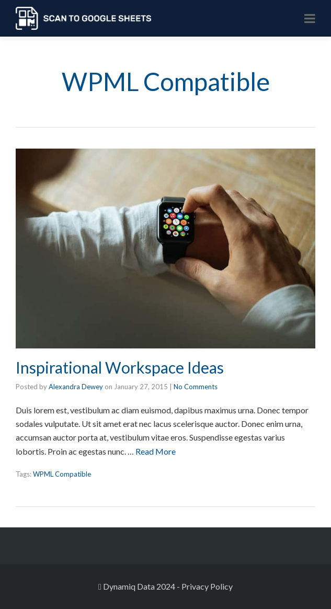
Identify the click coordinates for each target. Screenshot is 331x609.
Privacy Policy (207, 586)
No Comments (196, 386)
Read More (155, 451)
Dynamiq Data (129, 586)
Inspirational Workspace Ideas (120, 367)
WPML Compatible (62, 474)
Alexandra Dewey (76, 386)
